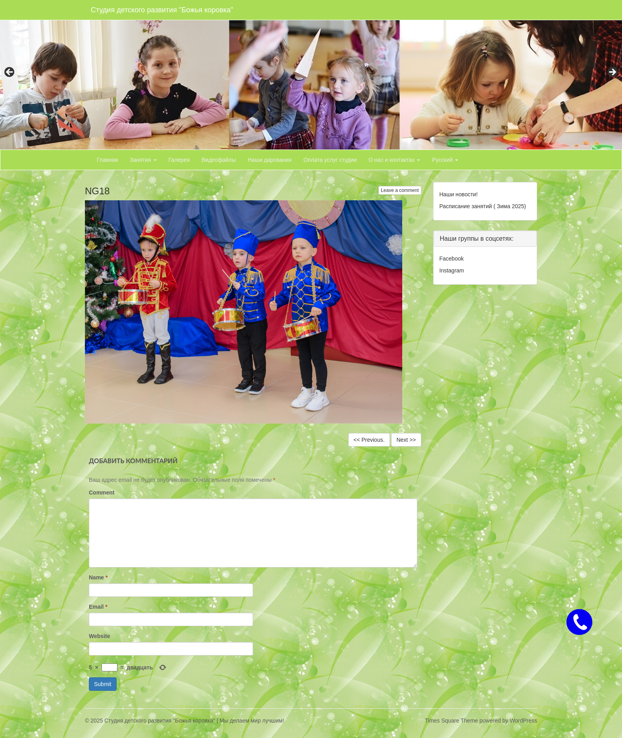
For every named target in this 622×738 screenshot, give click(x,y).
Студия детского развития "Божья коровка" (162, 10)
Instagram (452, 270)
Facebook (452, 258)
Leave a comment (400, 190)
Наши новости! (459, 194)
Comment (102, 492)
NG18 (97, 191)
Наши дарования (270, 160)
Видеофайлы (219, 160)
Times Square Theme (451, 720)
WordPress (523, 720)
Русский (445, 160)
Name (98, 577)
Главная (107, 160)
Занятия (143, 160)
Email (98, 607)
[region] (311, 75)
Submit (102, 684)
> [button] (612, 73)
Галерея (179, 160)
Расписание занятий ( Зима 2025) (483, 206)
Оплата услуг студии (330, 160)
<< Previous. (369, 440)
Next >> (406, 440)
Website (99, 636)
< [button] (10, 73)
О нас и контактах (394, 160)
